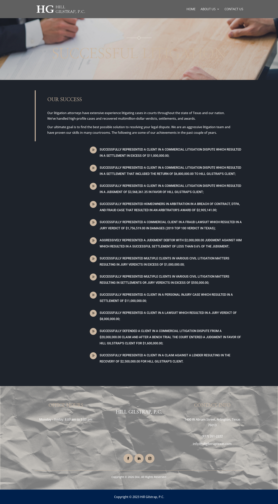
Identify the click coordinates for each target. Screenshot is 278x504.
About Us (208, 9)
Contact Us (234, 9)
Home (191, 9)
